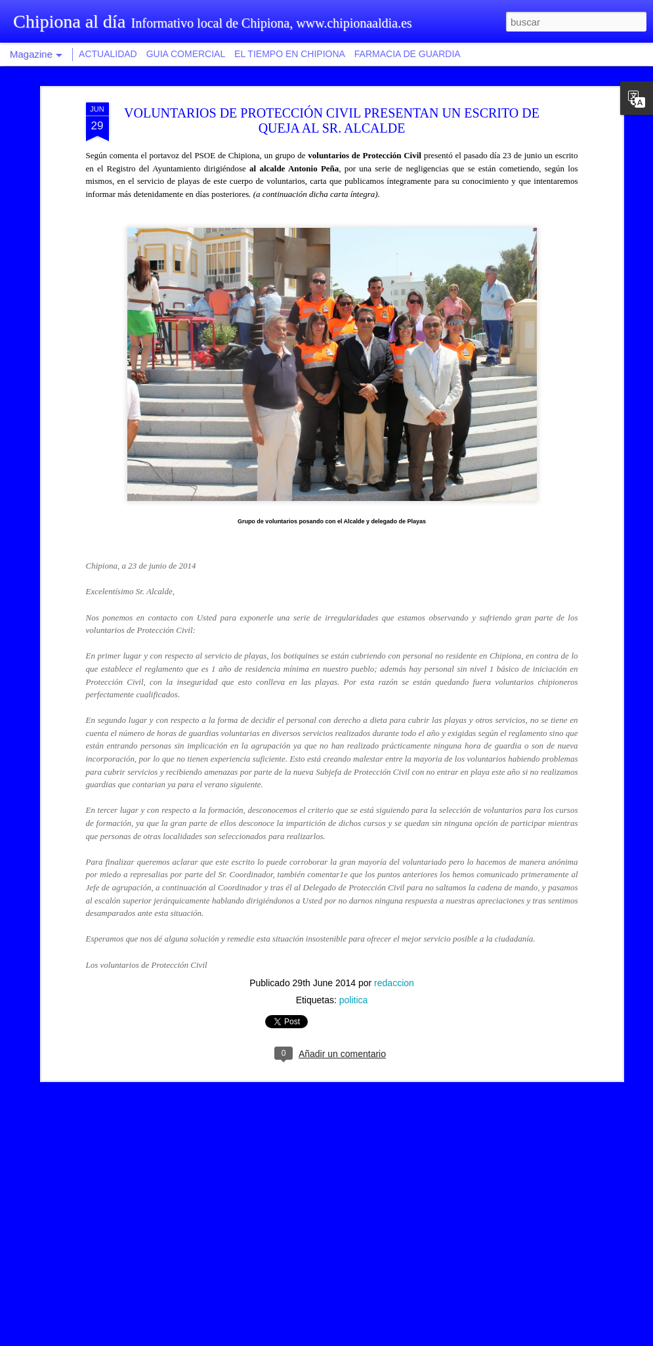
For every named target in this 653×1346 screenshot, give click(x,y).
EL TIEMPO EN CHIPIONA (289, 54)
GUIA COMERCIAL (186, 54)
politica (353, 800)
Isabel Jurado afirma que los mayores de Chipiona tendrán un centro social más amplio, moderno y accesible (325, 1039)
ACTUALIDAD (108, 54)
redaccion (394, 783)
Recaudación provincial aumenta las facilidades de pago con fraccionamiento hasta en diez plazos (320, 1188)
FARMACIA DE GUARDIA (407, 54)
